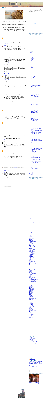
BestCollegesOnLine (31, 339)
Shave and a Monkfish (33, 134)
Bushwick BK (30, 294)
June (31, 65)
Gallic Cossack (5, 64)
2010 (30, 57)
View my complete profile (33, 366)
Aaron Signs (30, 285)
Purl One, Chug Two (33, 95)
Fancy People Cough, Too (34, 87)
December (32, 58)
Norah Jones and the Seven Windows (35, 168)
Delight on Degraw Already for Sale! (35, 71)
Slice (29, 328)
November (32, 59)
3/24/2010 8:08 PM (6, 119)
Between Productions (31, 289)
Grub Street (30, 344)
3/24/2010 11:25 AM (6, 43)
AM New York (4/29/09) (32, 338)
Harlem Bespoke (31, 311)
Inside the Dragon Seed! (33, 88)
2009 (30, 172)
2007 (30, 174)
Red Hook (30, 42)
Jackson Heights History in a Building (35, 119)
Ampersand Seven (31, 286)
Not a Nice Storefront (33, 147)
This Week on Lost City (33, 76)
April (31, 67)
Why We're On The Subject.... (34, 152)
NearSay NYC (30, 317)
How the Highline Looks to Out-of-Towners (9, 8)
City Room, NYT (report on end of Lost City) (34, 341)
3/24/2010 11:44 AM (6, 62)
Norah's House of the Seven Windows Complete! (36, 148)
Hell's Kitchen (30, 40)
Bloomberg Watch (31, 290)
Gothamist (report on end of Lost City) (33, 343)
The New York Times (31, 352)
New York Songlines (31, 319)
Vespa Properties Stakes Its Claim (34, 111)
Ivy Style (30, 312)
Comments (31, 371)
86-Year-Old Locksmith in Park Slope (35, 78)
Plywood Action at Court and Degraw (35, 106)
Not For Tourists (31, 350)
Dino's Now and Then (31, 299)
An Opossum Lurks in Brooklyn (34, 142)
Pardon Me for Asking (31, 321)
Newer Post (3, 195)
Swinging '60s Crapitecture (34, 79)
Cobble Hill (30, 37)
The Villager (30, 353)
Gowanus (30, 38)
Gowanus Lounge (31, 309)
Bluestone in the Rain (33, 86)
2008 (30, 173)
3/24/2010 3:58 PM (6, 87)
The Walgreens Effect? (33, 151)
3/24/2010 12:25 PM (6, 79)
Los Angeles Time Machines (32, 314)
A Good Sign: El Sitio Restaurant (34, 104)
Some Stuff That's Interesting (34, 97)
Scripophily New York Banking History (33, 327)
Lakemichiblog (31, 313)
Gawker (30, 307)
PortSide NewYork (31, 323)
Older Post (24, 195)
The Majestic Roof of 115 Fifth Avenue (35, 139)
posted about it (15, 167)
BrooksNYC (5, 45)
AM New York (31, 337)
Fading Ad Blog (31, 303)
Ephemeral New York (31, 301)
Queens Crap (30, 324)
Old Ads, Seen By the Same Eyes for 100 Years (36, 110)
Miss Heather (30, 316)
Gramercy (30, 39)
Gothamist (30, 308)
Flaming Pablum (31, 304)
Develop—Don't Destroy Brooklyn (33, 298)
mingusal (5, 172)
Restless (30, 325)
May (31, 66)
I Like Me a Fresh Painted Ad (34, 75)
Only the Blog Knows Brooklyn (33, 320)
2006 (30, 175)
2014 (30, 52)
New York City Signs (31, 318)
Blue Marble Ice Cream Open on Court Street (36, 143)
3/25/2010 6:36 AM (6, 170)
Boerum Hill (30, 35)
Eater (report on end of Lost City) (33, 342)
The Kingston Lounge (31, 330)
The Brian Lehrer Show (32, 351)
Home (14, 195)
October (32, 60)
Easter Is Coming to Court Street (34, 112)
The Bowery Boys (31, 329)
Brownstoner (30, 293)
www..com (35, 23)
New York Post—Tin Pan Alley (32, 349)
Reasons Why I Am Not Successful (35, 156)
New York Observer (31, 347)
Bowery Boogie (31, 292)
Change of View (32, 113)
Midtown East (30, 41)
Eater (29, 300)
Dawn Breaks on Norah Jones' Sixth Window (36, 161)
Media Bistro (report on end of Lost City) (34, 346)
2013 (30, 53)
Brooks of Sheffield (6, 121)
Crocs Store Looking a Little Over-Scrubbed (36, 132)
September (32, 61)
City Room (30, 295)
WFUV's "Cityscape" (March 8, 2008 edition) (34, 355)
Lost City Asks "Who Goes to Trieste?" (35, 94)
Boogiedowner (31, 291)
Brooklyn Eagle (31, 340)
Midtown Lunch (31, 315)
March (31, 68)
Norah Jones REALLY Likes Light (35, 96)
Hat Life (30, 345)
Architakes (30, 287)
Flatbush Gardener (31, 305)
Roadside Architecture (31, 326)
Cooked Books (31, 296)
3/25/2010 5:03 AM (6, 147)
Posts (31, 370)
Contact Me (30, 12)
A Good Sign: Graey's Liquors (34, 121)
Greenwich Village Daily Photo (32, 310)
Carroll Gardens (31, 36)
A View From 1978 (33, 77)
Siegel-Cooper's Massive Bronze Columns (35, 133)
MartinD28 (5, 75)
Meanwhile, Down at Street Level (34, 84)
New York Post (31, 348)
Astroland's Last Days (31, 288)
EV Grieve (30, 302)
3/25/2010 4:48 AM (6, 139)
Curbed (30, 297)
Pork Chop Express (31, 322)
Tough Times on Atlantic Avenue (34, 162)
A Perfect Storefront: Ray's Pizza (34, 103)
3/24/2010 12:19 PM (6, 73)
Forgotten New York (31, 306)
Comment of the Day (33, 105)
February (32, 169)
